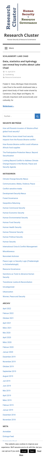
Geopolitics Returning (11, 203)
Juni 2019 (7, 386)
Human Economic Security (13, 213)
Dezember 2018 (9, 415)
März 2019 (7, 400)
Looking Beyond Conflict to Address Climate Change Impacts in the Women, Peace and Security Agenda (20, 163)
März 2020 (7, 342)
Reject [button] (32, 451)
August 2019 (8, 376)
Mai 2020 (6, 333)
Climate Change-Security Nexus (15, 179)
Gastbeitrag (9, 75)
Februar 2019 (8, 405)
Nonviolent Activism (11, 256)
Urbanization (8, 292)
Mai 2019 (6, 391)
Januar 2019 (8, 410)
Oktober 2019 (8, 366)
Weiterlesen (8, 106)
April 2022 (7, 308)
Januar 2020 (8, 352)
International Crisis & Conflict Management (20, 246)
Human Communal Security (14, 208)
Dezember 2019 (9, 357)
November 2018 (9, 420)
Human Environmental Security (15, 218)
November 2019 (9, 362)
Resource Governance (13, 77)
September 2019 (9, 371)
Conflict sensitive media (12, 189)
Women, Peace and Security (14, 296)
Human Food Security (11, 222)
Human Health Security (12, 227)
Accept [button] (24, 451)
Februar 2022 (8, 313)
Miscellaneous (8, 251)
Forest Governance (10, 198)
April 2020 (7, 337)
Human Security (9, 242)
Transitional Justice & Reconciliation (17, 282)
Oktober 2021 (8, 318)
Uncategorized (8, 287)
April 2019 (7, 395)
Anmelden (7, 431)
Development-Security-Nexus (14, 193)
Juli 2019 (6, 381)
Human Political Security (13, 237)
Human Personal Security (13, 232)
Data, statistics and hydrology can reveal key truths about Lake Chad (21, 64)
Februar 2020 (8, 347)
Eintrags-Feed (8, 436)
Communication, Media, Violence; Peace (19, 184)
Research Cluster (21, 35)
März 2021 (7, 328)
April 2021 (7, 323)
